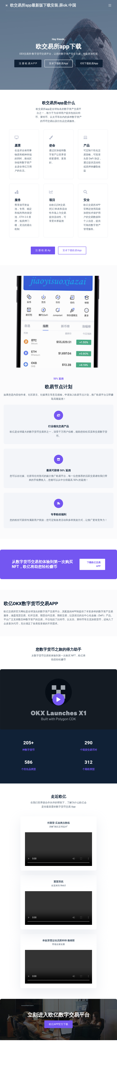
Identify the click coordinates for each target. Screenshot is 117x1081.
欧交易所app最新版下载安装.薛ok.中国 (43, 5)
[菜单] (109, 5)
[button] (58, 693)
